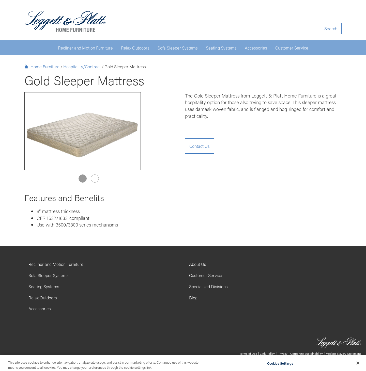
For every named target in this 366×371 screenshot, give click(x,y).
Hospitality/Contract (82, 66)
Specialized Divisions (208, 286)
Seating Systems (221, 48)
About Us (197, 264)
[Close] (357, 364)
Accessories (256, 48)
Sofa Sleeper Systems (178, 48)
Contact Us (199, 146)
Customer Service (291, 48)
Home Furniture (44, 66)
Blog (193, 298)
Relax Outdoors (135, 48)
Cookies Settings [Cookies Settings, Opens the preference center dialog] (280, 364)
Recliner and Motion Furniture (85, 48)
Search (330, 28)
